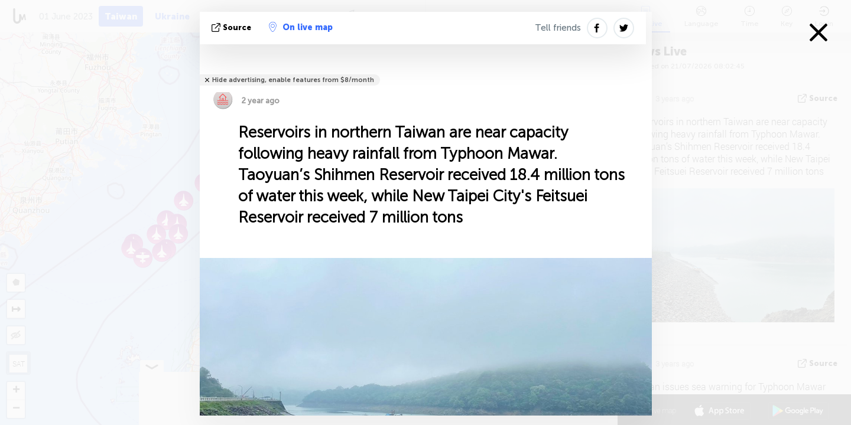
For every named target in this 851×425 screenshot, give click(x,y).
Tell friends (558, 27)
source (232, 27)
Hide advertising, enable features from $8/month (293, 80)
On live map (301, 27)
